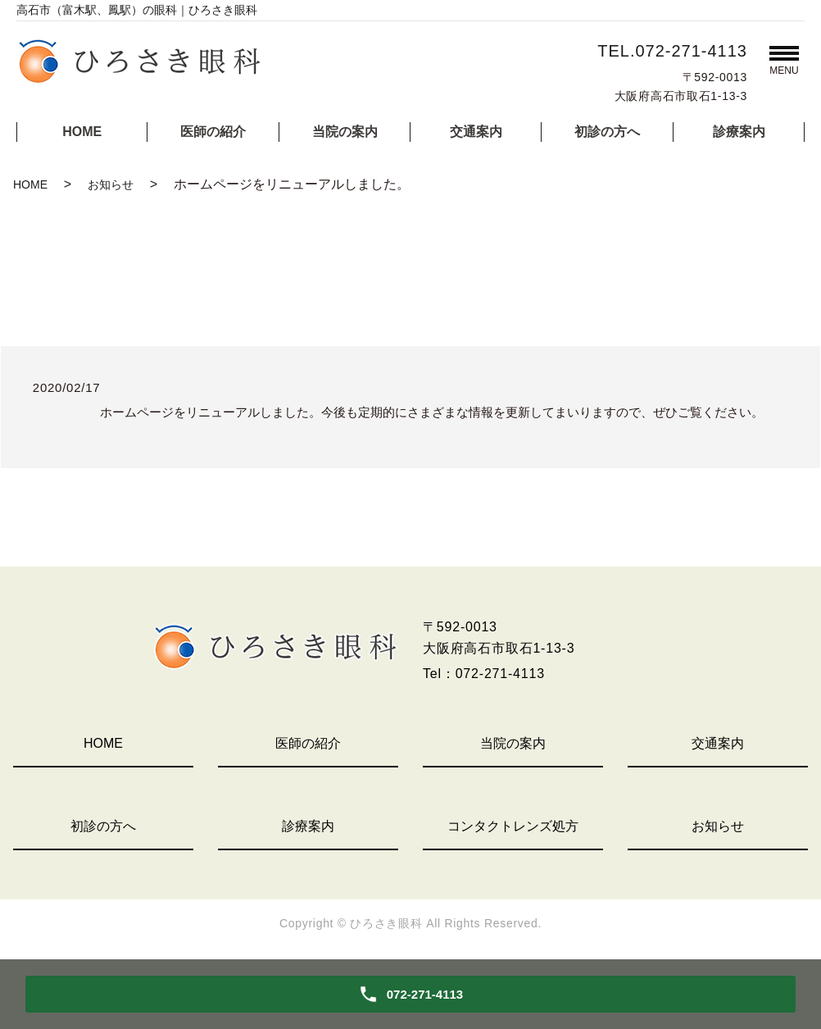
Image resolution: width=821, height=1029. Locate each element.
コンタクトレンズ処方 (512, 826)
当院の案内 (345, 132)
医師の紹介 (213, 132)
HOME (82, 132)
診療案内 (739, 132)
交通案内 (476, 132)
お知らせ (111, 184)
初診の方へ (607, 132)
